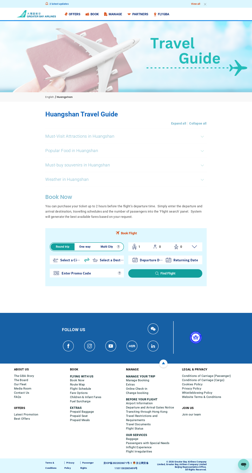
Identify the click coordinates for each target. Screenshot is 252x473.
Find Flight (167, 273)
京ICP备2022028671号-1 (118, 463)
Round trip (62, 246)
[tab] (126, 233)
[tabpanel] (126, 262)
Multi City (107, 246)
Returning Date (185, 260)
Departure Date (152, 260)
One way (85, 246)
